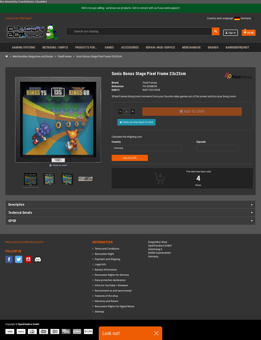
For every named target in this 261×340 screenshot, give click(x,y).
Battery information (106, 269)
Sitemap (99, 311)
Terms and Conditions (107, 248)
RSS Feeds (26, 18)
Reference (118, 86)
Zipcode (201, 141)
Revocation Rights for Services (112, 275)
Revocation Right (104, 254)
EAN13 (115, 90)
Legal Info (100, 264)
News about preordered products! (24, 242)
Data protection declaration (110, 280)
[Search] (142, 31)
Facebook (9, 259)
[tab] (130, 205)
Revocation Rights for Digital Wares (114, 306)
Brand (115, 82)
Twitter (18, 259)
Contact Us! (12, 18)
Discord (38, 259)
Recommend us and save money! (113, 290)
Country (116, 141)
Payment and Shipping (107, 259)
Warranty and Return (106, 301)
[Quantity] (126, 111)
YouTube (28, 259)
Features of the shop (106, 296)
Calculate (130, 157)
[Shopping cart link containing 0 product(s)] (249, 33)
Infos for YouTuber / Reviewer (111, 285)
